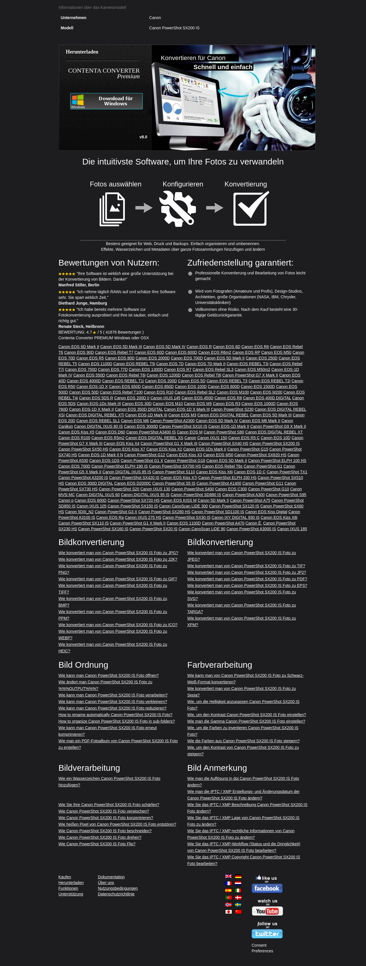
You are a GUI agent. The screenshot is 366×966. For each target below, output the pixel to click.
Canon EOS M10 (168, 403)
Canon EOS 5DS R (96, 398)
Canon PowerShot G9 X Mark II (278, 426)
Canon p (66, 500)
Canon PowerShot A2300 (172, 420)
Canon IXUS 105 (91, 506)
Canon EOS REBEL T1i (123, 381)
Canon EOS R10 (158, 392)
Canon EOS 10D (275, 437)
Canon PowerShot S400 (192, 489)
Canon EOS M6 (135, 420)
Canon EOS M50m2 (252, 369)
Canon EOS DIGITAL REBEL (223, 415)
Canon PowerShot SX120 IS (234, 506)
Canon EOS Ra (110, 517)
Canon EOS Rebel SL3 (213, 369)
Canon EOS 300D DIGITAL (89, 483)
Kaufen (65, 877)
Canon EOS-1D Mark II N (100, 455)
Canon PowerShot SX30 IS (186, 517)
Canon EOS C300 (231, 489)
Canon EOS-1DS (104, 460)
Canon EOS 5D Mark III (121, 346)
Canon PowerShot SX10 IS (183, 426)
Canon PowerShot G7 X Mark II (250, 375)
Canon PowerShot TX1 (287, 472)
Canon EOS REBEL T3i (247, 363)
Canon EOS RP (246, 352)
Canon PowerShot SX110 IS (84, 523)
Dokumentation (111, 877)
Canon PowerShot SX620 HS (260, 455)
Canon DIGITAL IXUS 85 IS (126, 472)
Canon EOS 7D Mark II (205, 363)
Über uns (106, 882)
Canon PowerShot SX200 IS (274, 443)
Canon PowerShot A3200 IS (83, 477)
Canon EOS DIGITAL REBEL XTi (95, 415)
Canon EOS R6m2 (214, 352)
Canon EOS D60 (110, 432)
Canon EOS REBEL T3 (226, 381)
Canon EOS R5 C (244, 437)
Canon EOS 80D (120, 358)
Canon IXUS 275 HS (143, 517)
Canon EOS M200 (266, 392)
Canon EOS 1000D (258, 403)
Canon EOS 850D (158, 386)
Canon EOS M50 (276, 352)
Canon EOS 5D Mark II (224, 358)
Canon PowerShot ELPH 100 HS (277, 460)
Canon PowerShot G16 (184, 460)
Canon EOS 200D (161, 381)
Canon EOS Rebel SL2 (195, 392)
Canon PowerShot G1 (263, 466)
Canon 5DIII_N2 (79, 511)
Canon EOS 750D (81, 369)
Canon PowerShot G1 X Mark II (138, 523)
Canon (190, 437)
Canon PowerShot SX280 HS (164, 511)
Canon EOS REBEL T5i (134, 363)
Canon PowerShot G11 (262, 483)
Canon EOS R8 (228, 398)
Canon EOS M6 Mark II (259, 420)
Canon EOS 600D (181, 352)
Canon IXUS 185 (292, 529)
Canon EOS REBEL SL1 (98, 420)
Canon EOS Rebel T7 (114, 352)
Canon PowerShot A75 (250, 500)
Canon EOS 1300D (146, 369)
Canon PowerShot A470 (223, 523)
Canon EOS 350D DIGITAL (139, 409)
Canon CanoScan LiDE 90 (202, 529)
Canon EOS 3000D (141, 426)
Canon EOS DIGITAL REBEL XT (274, 432)
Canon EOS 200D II (132, 398)
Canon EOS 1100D (95, 363)
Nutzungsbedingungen (118, 888)
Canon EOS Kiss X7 (127, 449)
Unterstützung (71, 894)
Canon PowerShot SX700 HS (175, 466)
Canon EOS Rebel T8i (201, 375)
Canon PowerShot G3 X (116, 511)
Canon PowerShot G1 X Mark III (168, 443)
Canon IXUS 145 (165, 398)
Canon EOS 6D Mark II (79, 346)
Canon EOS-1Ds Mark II (204, 449)
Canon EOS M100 (233, 392)
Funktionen (68, 888)
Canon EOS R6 (255, 346)
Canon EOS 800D (224, 386)
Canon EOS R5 (90, 358)
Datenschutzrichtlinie (116, 894)
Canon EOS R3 (227, 403)
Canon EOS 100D (191, 386)
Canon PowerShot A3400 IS (151, 432)
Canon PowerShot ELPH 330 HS (227, 477)
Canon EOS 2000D (153, 358)
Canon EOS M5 (198, 403)
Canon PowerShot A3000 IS (251, 529)
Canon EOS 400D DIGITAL (267, 398)
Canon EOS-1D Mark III (146, 415)
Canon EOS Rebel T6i (126, 375)
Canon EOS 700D (187, 358)
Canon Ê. (253, 523)
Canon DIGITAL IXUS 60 (98, 494)
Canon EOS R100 (74, 437)
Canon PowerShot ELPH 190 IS (119, 466)
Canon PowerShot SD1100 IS (217, 511)
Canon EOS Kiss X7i (178, 477)
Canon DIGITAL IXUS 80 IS (98, 426)
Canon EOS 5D (192, 381)
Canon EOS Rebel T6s (222, 466)
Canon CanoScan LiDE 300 (183, 506)
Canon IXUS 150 (212, 437)
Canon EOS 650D (125, 386)
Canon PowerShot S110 (173, 472)
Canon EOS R (199, 346)
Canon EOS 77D (113, 369)
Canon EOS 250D (262, 358)
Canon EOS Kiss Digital (266, 511)
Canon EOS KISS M (179, 500)
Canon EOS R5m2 (107, 437)
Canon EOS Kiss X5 (76, 432)
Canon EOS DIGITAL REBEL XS (154, 437)
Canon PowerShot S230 (232, 409)
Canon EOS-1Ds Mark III (99, 403)
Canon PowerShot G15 (247, 449)
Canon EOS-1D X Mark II (91, 409)
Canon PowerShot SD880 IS (196, 494)
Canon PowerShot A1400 (219, 483)
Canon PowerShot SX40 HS (223, 443)
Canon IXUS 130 (155, 489)
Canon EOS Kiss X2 (164, 449)
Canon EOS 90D (79, 352)
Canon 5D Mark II (213, 500)
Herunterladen (71, 882)
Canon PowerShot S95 (286, 494)
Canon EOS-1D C (250, 472)
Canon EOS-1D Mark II (228, 426)
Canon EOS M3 (182, 415)
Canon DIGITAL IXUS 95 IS (145, 494)
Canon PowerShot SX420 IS (134, 477)
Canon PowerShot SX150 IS (132, 506)
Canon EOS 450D (197, 398)
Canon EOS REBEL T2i (269, 381)
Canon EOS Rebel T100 (121, 392)
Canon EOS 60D (149, 352)
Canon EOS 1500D (258, 386)
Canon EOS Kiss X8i (279, 517)
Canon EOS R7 (178, 369)
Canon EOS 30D (137, 403)
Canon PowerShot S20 (119, 489)
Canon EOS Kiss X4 (121, 443)
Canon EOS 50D (84, 392)
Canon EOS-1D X (92, 386)
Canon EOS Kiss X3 (184, 455)
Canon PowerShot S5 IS (173, 483)
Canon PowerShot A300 (243, 494)
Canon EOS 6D (227, 346)
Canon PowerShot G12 (144, 455)
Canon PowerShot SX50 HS (83, 449)
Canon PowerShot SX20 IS (153, 529)
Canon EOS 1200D (164, 375)
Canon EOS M (189, 432)
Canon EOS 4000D (84, 381)
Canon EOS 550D (89, 375)
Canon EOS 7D (170, 363)
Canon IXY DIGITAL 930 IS (236, 517)
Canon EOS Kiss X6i (214, 472)
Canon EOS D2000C (132, 483)
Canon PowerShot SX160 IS (103, 529)
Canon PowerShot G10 (268, 489)
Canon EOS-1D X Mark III (187, 409)
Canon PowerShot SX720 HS (133, 500)
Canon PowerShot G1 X (142, 460)
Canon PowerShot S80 (224, 432)
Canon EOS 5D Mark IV (164, 346)
